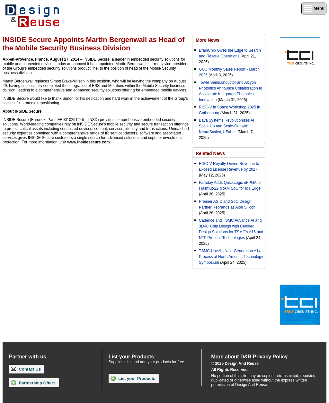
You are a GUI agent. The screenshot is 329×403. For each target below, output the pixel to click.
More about (249, 356)
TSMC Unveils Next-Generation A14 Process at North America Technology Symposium (231, 257)
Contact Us (26, 369)
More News (207, 40)
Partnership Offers (33, 382)
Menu (314, 8)
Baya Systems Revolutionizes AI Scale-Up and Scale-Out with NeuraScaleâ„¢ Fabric (226, 126)
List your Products (133, 378)
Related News (210, 153)
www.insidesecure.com (88, 142)
